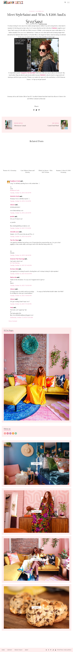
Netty (11, 307)
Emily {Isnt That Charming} (17, 259)
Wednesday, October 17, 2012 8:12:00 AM (21, 317)
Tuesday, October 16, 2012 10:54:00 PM (21, 274)
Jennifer (12, 216)
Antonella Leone (14, 232)
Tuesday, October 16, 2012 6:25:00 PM (20, 213)
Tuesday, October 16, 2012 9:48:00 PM (20, 255)
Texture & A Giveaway (9, 170)
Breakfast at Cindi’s (14, 190)
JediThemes (69, 649)
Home (3, 650)
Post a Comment (13, 321)
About (26, 650)
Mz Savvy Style (14, 269)
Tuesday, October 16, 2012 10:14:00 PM (21, 265)
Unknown (12, 205)
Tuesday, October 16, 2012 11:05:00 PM (21, 285)
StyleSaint (42, 75)
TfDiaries (61, 649)
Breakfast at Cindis (15, 181)
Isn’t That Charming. (15, 263)
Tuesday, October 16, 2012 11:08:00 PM (21, 295)
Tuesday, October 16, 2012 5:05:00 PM (20, 193)
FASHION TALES (14, 196)
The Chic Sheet (14, 240)
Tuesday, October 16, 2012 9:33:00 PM (20, 236)
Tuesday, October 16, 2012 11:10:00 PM (20, 304)
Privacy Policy (18, 650)
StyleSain (54, 28)
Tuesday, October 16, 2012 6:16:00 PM (20, 201)
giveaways (32, 11)
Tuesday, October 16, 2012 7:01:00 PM (20, 228)
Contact (9, 650)
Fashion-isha (13, 277)
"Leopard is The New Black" (28, 73)
